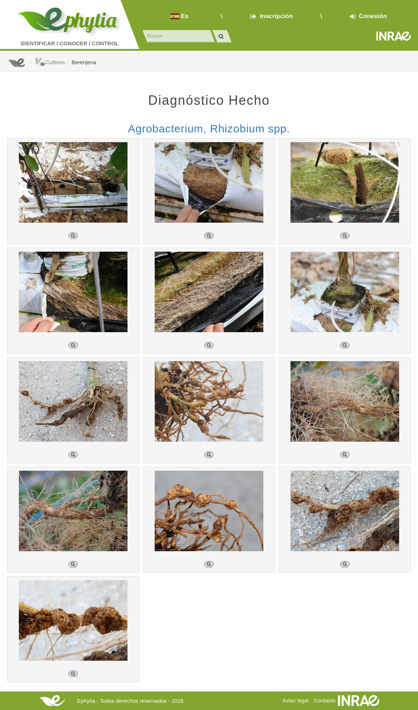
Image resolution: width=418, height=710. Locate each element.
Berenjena (83, 62)
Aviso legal (296, 700)
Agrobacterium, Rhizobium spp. (209, 129)
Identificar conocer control (70, 43)
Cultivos (50, 62)
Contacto (324, 700)
